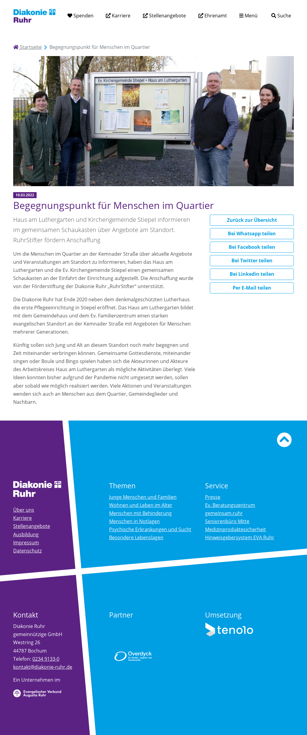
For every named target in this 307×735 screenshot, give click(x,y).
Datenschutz (27, 550)
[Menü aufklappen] (248, 15)
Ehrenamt (215, 15)
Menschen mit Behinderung (140, 513)
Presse (212, 497)
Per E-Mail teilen (252, 287)
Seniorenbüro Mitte (227, 521)
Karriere (120, 15)
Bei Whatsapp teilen (252, 233)
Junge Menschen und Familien (143, 497)
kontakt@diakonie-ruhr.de (42, 667)
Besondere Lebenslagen (136, 537)
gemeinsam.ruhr (224, 513)
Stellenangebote (167, 15)
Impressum (26, 542)
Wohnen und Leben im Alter (140, 505)
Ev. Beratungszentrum (230, 505)
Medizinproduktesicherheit (235, 529)
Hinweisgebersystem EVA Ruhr (239, 537)
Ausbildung (26, 534)
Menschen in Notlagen (134, 521)
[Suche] (281, 15)
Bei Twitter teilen (252, 260)
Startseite (27, 47)
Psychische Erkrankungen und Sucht (150, 529)
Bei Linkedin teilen (252, 274)
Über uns (23, 510)
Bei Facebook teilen (252, 247)
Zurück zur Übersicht (252, 220)
